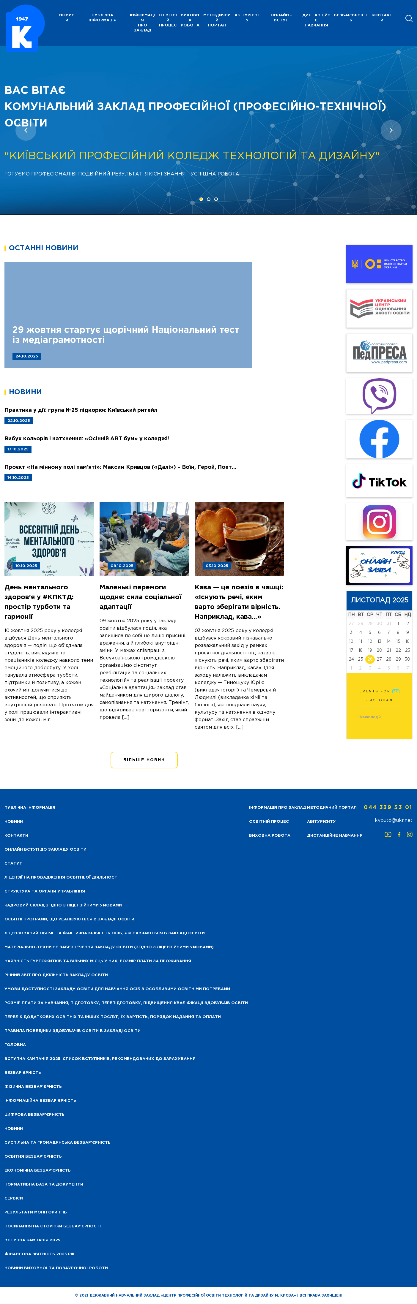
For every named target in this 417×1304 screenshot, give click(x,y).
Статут (13, 863)
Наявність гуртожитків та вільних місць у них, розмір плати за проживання (97, 961)
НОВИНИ (67, 18)
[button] (201, 199)
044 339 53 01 (388, 807)
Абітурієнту (247, 18)
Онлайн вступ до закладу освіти (45, 849)
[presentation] (25, 130)
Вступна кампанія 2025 (32, 1240)
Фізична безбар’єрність (33, 1086)
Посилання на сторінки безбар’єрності (52, 1226)
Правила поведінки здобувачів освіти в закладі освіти (72, 1031)
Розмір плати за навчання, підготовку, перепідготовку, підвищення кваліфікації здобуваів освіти (126, 1003)
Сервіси (13, 1198)
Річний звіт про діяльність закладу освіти (56, 975)
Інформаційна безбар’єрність (40, 1100)
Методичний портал (217, 20)
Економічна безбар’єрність (37, 1170)
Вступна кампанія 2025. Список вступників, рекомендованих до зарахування (100, 1059)
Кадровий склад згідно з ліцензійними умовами (63, 905)
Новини (13, 1128)
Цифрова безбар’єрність (34, 1114)
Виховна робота (190, 20)
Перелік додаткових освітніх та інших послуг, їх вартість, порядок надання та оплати (112, 1017)
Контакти (382, 18)
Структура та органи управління (44, 891)
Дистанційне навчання (316, 20)
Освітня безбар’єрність (33, 1156)
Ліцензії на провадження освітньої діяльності (61, 877)
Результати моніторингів (35, 1212)
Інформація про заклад (142, 23)
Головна (15, 1045)
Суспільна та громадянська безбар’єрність (57, 1142)
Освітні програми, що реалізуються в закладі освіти (69, 919)
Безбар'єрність (351, 18)
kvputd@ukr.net (394, 820)
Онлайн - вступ (281, 18)
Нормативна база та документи (43, 1184)
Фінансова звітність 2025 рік (39, 1254)
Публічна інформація (103, 18)
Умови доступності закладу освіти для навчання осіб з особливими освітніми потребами (117, 989)
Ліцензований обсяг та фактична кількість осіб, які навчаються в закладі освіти (104, 933)
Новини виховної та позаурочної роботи (56, 1268)
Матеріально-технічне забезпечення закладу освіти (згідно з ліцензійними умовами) (109, 947)
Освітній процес (168, 20)
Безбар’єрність (22, 1072)
